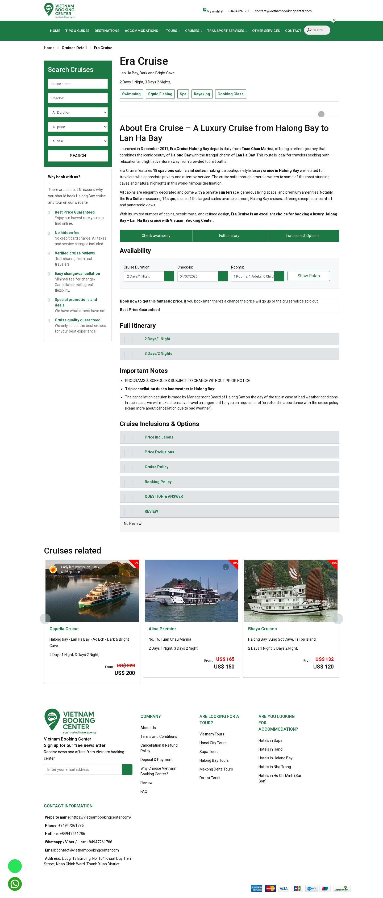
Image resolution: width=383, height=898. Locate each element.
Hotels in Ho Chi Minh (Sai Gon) (280, 778)
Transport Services (225, 31)
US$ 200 (125, 673)
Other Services (266, 31)
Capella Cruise (64, 628)
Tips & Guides (77, 31)
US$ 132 (324, 659)
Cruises (192, 31)
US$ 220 (126, 665)
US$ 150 (224, 666)
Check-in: (185, 267)
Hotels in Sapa (270, 740)
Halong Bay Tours (214, 760)
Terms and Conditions (158, 736)
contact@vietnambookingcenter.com (88, 850)
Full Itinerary (229, 235)
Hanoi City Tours (213, 743)
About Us (148, 728)
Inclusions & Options (302, 235)
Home (55, 31)
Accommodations (141, 31)
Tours (171, 31)
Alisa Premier (162, 628)
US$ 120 (323, 666)
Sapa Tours (209, 752)
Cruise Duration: (137, 267)
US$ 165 (225, 659)
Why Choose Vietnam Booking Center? (158, 771)
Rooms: (237, 267)
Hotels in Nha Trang (275, 767)
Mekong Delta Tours (216, 769)
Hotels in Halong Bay (276, 758)
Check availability (156, 235)
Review (146, 783)
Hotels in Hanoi (271, 749)
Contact (293, 31)
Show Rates (309, 275)
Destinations (107, 31)
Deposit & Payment (156, 759)
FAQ (143, 791)
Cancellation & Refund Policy (159, 748)
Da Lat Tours (209, 778)
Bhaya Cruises (262, 628)
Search (78, 155)
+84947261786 (71, 825)
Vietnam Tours (211, 734)
